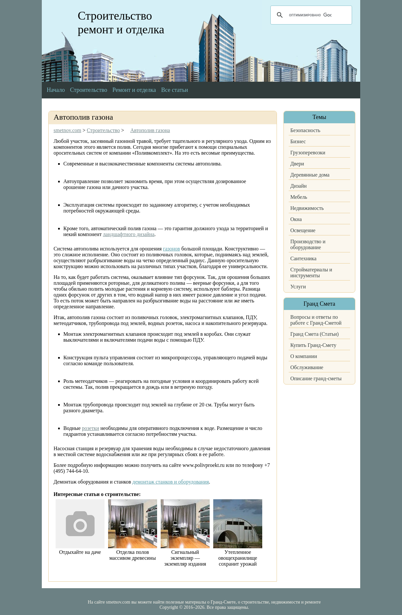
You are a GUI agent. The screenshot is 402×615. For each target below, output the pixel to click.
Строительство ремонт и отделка (121, 22)
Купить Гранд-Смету (313, 345)
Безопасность (305, 130)
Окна (296, 219)
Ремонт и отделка (134, 90)
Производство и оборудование (308, 244)
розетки (90, 428)
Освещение (302, 230)
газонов (171, 248)
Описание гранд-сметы (316, 378)
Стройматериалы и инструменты (311, 272)
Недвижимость (307, 208)
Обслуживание (306, 367)
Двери (297, 163)
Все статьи (174, 90)
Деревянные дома (310, 175)
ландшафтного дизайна (128, 234)
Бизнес (298, 141)
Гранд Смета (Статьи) (314, 334)
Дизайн (298, 186)
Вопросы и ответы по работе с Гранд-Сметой (316, 320)
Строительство (88, 90)
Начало (56, 90)
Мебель (298, 197)
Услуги (298, 286)
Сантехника (303, 258)
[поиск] (310, 15)
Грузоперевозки (307, 152)
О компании (303, 356)
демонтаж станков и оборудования (170, 482)
